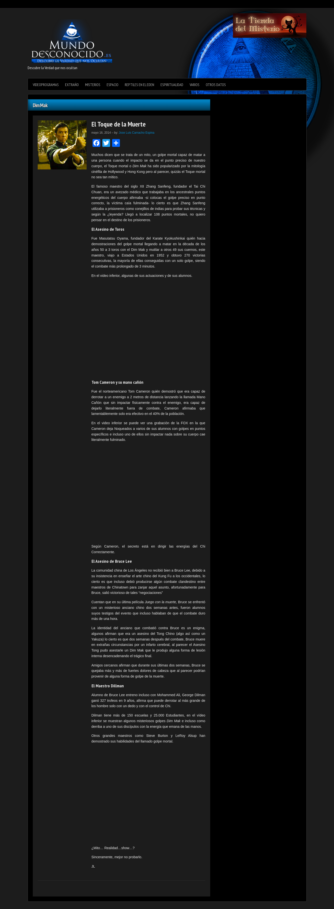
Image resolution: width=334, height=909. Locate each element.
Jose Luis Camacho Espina (136, 132)
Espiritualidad (172, 84)
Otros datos (216, 84)
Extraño (72, 84)
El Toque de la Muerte (119, 123)
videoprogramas (46, 84)
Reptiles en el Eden (139, 84)
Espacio (112, 84)
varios (194, 84)
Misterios (92, 84)
